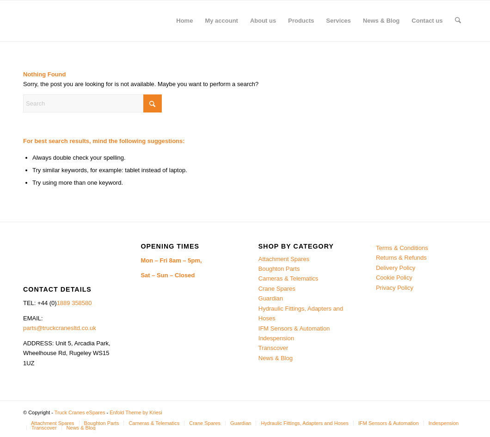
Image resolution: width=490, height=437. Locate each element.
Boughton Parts (279, 268)
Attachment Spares (284, 259)
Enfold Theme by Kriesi (136, 412)
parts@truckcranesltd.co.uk (59, 328)
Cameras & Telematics (288, 278)
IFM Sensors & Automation (294, 328)
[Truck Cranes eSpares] (92, 20)
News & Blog (275, 358)
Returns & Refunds (401, 257)
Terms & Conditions (402, 247)
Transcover (273, 347)
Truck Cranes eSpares (80, 412)
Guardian (270, 298)
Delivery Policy (395, 267)
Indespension (276, 338)
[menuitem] (184, 20)
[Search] (458, 20)
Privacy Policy (394, 287)
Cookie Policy (394, 277)
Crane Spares (276, 288)
